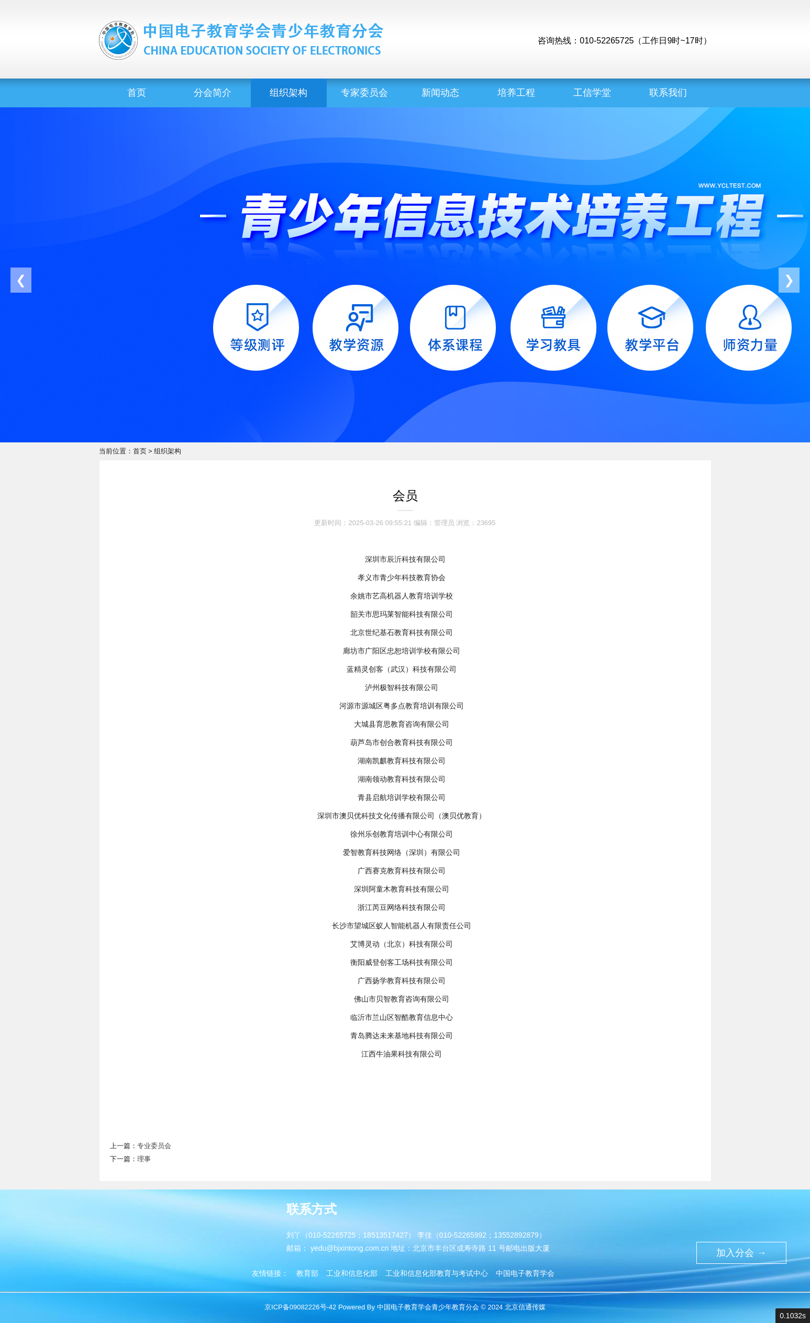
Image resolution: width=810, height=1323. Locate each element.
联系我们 (668, 92)
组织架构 (288, 92)
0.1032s (793, 1315)
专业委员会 (154, 1146)
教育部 (307, 1273)
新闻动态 (440, 92)
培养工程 (516, 92)
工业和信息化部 (352, 1273)
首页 (136, 92)
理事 (144, 1159)
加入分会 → (741, 1253)
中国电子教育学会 (525, 1273)
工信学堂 (592, 92)
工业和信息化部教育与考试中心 (436, 1273)
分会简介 (212, 92)
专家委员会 (364, 92)
